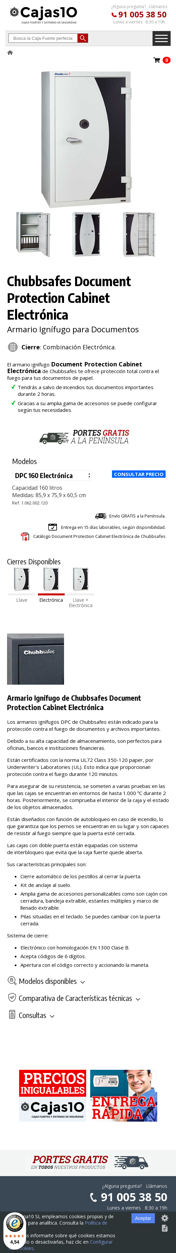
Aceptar (143, 1218)
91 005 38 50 (142, 14)
